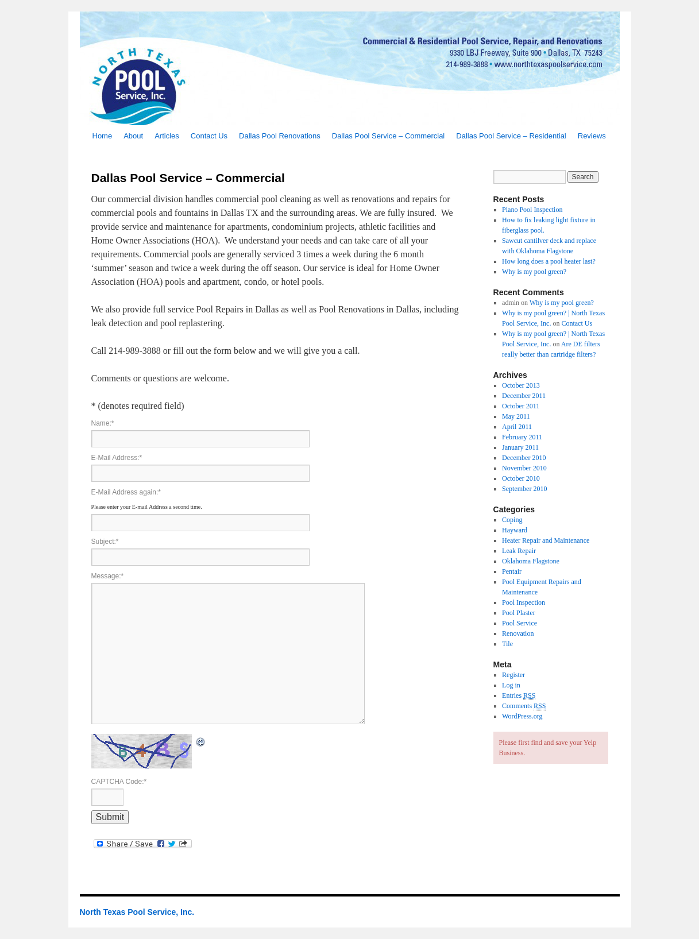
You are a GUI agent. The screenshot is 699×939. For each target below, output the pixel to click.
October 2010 (521, 478)
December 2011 (524, 396)
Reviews (592, 136)
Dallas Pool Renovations (279, 136)
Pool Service (519, 623)
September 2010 (524, 489)
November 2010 (524, 468)
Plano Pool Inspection (532, 210)
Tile (507, 644)
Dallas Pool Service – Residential (511, 136)
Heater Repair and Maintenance (545, 540)
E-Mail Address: (116, 458)
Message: (107, 576)
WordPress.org (522, 716)
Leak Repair (519, 551)
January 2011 (520, 447)
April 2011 (517, 427)
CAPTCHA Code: (119, 782)
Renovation (518, 633)
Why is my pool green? (534, 272)
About (133, 136)
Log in (511, 685)
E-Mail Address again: (126, 492)
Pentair (512, 571)
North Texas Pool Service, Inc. (137, 912)
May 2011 (516, 416)
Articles (167, 136)
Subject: (105, 542)
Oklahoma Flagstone (530, 561)
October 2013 (521, 385)
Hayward (514, 530)
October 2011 (520, 406)
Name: (102, 423)
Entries (518, 695)
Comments (524, 706)
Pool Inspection (523, 602)
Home (102, 136)
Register (513, 675)
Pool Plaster (518, 613)
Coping (512, 520)
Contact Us (209, 136)
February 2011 (522, 437)
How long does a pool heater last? (549, 261)
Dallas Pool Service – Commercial (388, 136)
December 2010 (524, 458)
